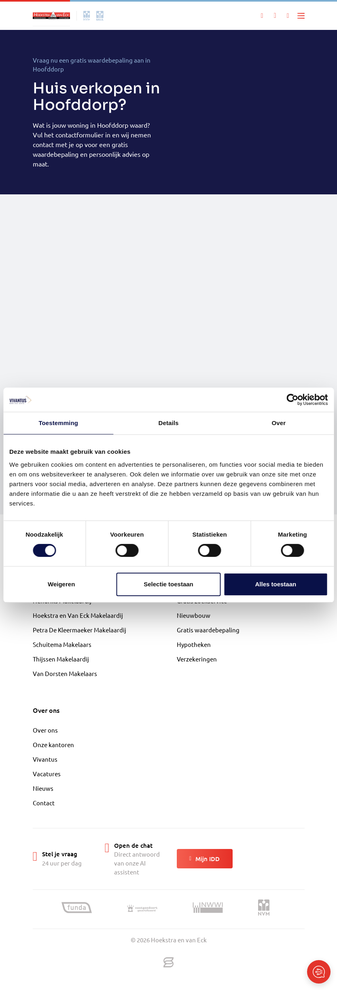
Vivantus (45, 759)
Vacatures (47, 773)
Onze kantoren (53, 744)
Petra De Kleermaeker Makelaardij (79, 630)
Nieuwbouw (193, 615)
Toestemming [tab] (58, 422)
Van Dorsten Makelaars (65, 673)
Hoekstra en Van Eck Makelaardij (78, 615)
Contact (44, 803)
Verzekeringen (197, 659)
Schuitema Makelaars (62, 644)
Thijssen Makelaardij (61, 659)
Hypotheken (194, 644)
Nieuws (43, 788)
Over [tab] (279, 422)
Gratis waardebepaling (208, 630)
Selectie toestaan (168, 584)
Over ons (45, 730)
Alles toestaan (275, 584)
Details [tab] (169, 422)
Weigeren (61, 584)
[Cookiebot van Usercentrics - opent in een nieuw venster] (292, 400)
